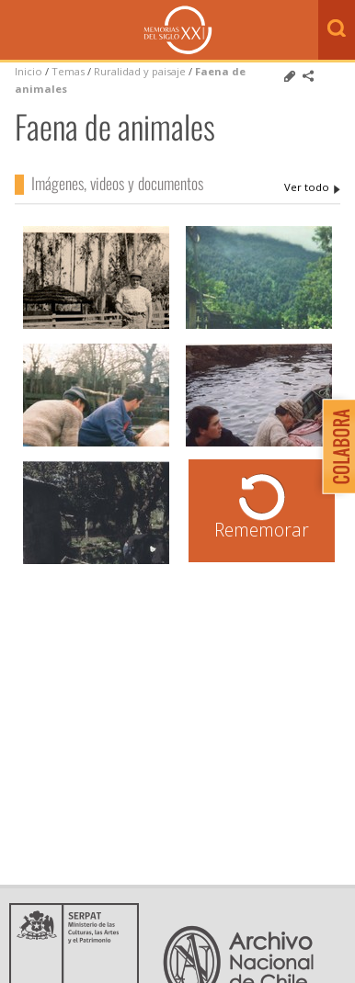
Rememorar (261, 529)
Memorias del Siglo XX (178, 30)
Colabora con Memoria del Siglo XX (334, 446)
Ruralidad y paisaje (140, 71)
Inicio (28, 71)
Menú (18, 31)
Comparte (308, 76)
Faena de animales (312, 187)
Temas (68, 71)
